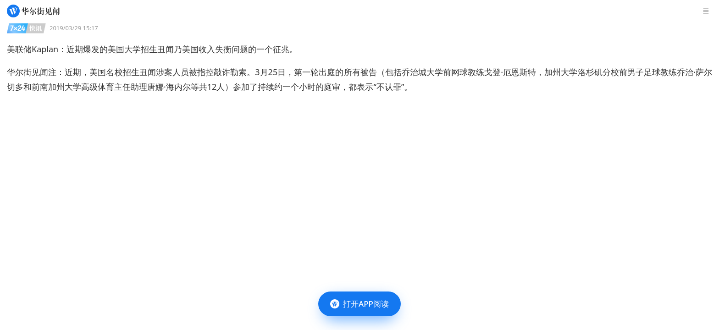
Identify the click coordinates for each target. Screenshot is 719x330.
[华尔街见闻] (33, 11)
